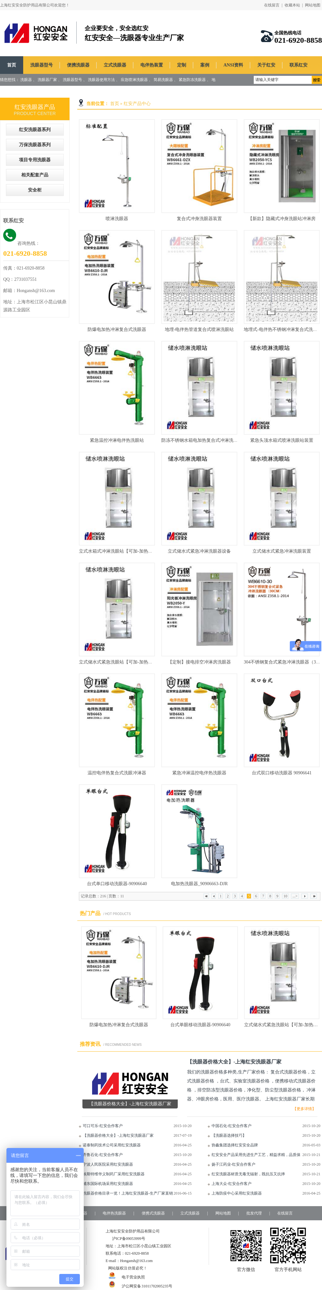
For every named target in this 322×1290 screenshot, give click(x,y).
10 (285, 896)
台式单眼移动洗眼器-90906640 (200, 1024)
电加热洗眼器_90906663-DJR (199, 883)
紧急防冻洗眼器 (192, 79)
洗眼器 (26, 79)
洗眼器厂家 (47, 79)
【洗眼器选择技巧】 (229, 1135)
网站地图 (312, 5)
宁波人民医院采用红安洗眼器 (108, 1164)
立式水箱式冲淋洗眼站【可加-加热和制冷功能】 (127, 551)
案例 (204, 65)
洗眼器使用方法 (101, 79)
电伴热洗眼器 (114, 1213)
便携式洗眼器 (153, 1213)
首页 (11, 65)
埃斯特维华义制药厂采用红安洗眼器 (114, 1174)
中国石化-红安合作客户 (231, 1126)
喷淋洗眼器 (117, 218)
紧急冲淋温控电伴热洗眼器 (199, 772)
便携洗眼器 (78, 65)
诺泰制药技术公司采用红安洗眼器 (112, 1145)
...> (295, 896)
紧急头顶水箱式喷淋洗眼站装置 (281, 440)
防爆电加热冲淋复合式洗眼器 (117, 329)
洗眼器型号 (41, 65)
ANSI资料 (233, 65)
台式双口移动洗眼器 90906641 (282, 772)
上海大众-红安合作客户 (231, 1183)
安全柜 (35, 190)
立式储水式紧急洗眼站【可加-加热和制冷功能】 (127, 662)
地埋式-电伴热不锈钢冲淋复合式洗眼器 (283, 329)
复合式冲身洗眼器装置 (199, 218)
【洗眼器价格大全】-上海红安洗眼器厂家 (118, 1135)
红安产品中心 (137, 103)
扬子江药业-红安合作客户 (233, 1164)
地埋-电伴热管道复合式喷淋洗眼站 (199, 329)
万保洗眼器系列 (35, 144)
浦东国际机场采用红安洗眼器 (108, 1183)
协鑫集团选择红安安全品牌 (235, 1145)
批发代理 (254, 1213)
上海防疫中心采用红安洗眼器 (237, 1193)
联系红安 (298, 65)
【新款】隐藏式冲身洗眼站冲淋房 (282, 218)
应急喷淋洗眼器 (134, 79)
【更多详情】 (304, 1109)
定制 (181, 65)
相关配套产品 (34, 175)
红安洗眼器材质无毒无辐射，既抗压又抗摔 (248, 1174)
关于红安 (266, 65)
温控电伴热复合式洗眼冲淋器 (117, 772)
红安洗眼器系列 (35, 129)
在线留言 (271, 5)
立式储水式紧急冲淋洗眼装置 (281, 551)
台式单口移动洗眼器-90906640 (117, 883)
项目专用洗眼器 (35, 159)
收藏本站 (292, 5)
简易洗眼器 (163, 79)
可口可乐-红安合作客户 (103, 1126)
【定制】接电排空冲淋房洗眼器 (199, 662)
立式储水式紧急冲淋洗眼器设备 (199, 551)
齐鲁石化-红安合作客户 (103, 1154)
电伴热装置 (151, 65)
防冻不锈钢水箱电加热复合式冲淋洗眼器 (201, 440)
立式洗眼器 (115, 65)
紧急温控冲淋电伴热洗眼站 (117, 440)
